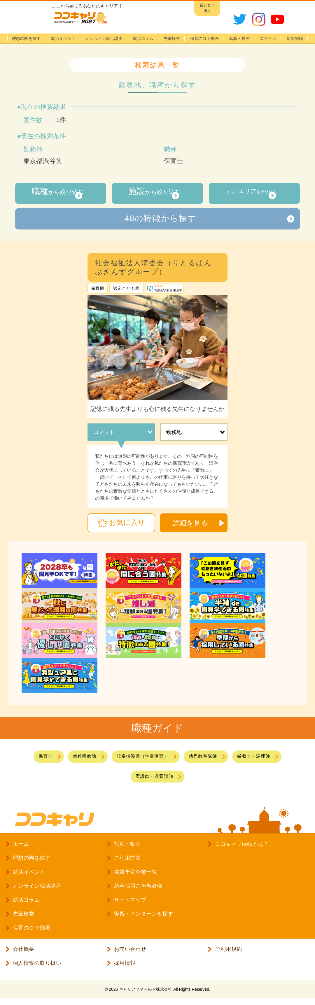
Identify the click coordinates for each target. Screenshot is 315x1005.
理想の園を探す (26, 38)
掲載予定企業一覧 (135, 876)
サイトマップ (130, 904)
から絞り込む (54, 192)
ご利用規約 (228, 953)
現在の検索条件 (43, 136)
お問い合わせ (130, 953)
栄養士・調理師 (265, 757)
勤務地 (174, 432)
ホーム (21, 848)
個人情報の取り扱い (37, 967)
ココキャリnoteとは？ (242, 848)
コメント (104, 432)
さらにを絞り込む (248, 193)
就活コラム (143, 38)
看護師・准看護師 (154, 779)
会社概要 (23, 953)
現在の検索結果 (43, 106)
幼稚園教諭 (75, 757)
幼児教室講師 (208, 757)
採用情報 (125, 967)
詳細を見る (190, 523)
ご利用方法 (127, 862)
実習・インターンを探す (143, 918)
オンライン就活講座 (104, 38)
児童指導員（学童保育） (140, 757)
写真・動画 (239, 38)
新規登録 (295, 38)
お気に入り (127, 523)
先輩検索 (172, 38)
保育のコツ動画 (204, 38)
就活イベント (63, 38)
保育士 (32, 757)
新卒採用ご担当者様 (138, 890)
